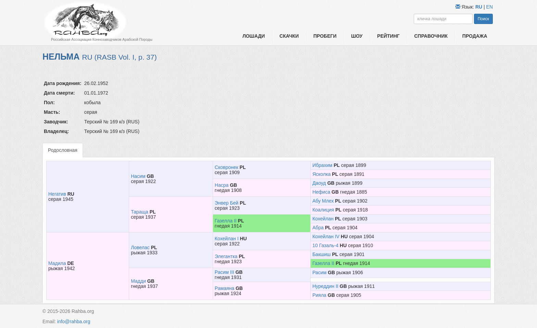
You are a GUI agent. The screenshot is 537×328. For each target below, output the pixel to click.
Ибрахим (322, 165)
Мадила (57, 263)
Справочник (431, 36)
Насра (221, 185)
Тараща (139, 212)
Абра (318, 227)
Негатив (57, 194)
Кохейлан (323, 218)
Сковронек (226, 167)
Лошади (253, 36)
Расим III (224, 272)
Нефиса (321, 192)
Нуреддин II (325, 286)
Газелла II (226, 220)
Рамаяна (224, 288)
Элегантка (226, 256)
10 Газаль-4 (325, 245)
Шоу (356, 36)
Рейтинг (388, 36)
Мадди (138, 281)
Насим (138, 176)
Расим (319, 272)
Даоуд (319, 183)
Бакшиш (321, 254)
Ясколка (321, 174)
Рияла (319, 295)
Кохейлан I (227, 238)
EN (489, 7)
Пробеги (325, 36)
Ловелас (140, 247)
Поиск (483, 18)
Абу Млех (323, 201)
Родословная (62, 150)
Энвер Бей (226, 203)
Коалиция (323, 209)
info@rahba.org (73, 321)
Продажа (474, 36)
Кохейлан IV (325, 236)
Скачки (289, 36)
